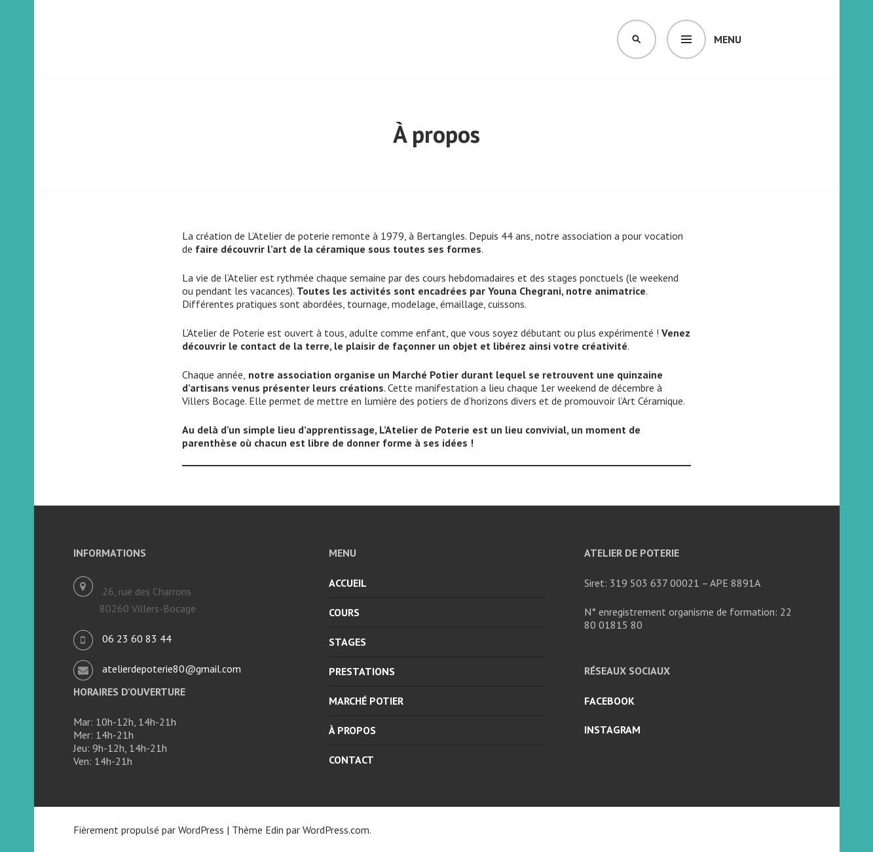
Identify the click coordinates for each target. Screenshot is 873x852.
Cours (344, 612)
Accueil (348, 582)
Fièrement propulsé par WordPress (148, 829)
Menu (727, 39)
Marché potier (366, 700)
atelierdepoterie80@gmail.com (171, 668)
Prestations (362, 671)
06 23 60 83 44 (137, 638)
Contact (351, 759)
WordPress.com (336, 829)
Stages (347, 641)
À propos (352, 730)
